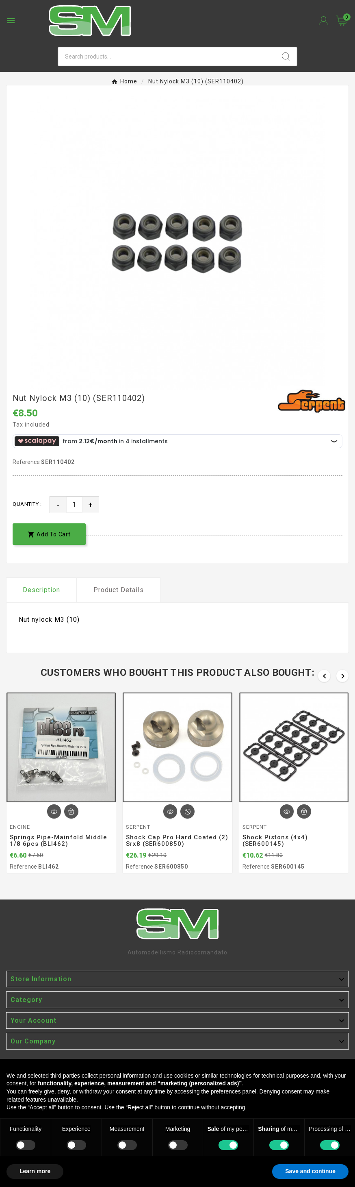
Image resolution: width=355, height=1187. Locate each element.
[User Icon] (323, 21)
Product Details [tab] (118, 590)
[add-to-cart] (49, 534)
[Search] (167, 56)
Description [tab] (41, 590)
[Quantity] (74, 505)
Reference (27, 462)
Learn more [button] (34, 1171)
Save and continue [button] (310, 1171)
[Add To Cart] (71, 811)
